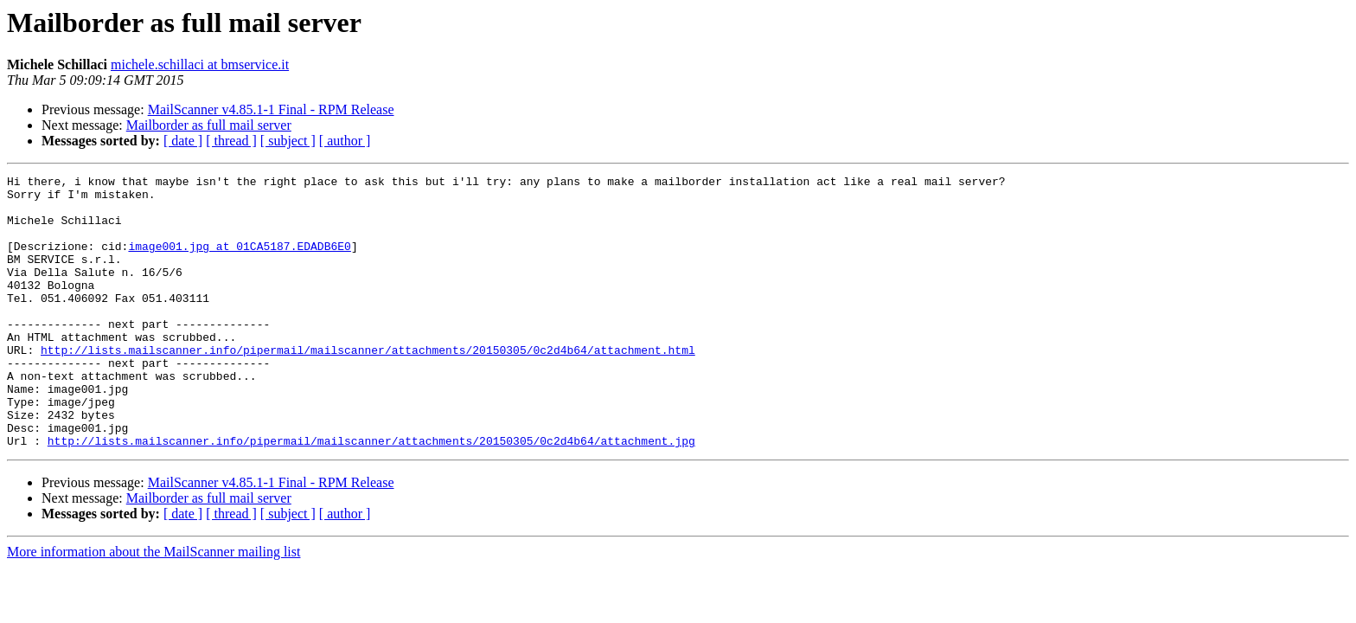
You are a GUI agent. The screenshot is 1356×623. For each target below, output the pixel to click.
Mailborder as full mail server (208, 125)
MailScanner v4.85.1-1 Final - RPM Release (271, 109)
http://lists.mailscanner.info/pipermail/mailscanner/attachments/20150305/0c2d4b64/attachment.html (368, 386)
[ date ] (182, 140)
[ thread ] (231, 140)
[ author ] (345, 140)
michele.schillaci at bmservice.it (200, 64)
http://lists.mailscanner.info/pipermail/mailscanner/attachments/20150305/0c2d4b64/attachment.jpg (371, 495)
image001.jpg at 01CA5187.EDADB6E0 (239, 261)
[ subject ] (288, 140)
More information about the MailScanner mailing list (153, 606)
